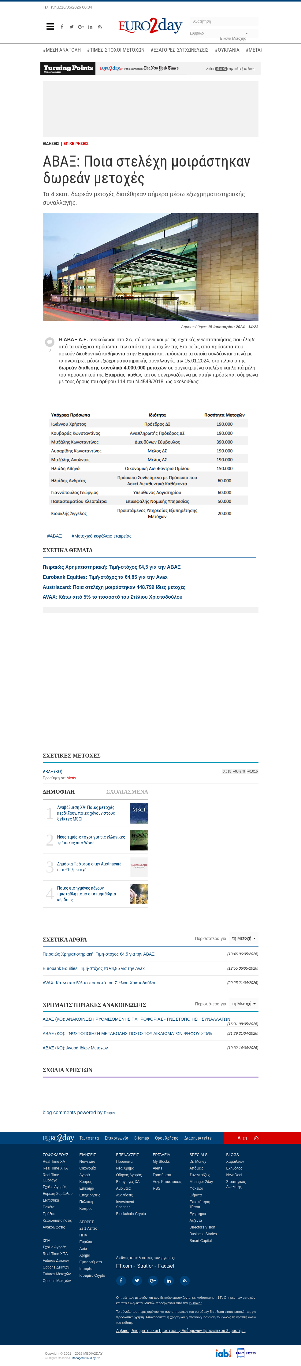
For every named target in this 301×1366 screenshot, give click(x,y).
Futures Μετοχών (57, 1274)
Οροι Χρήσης (166, 1138)
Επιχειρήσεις (90, 1195)
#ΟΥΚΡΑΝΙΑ (227, 50)
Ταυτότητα (89, 1138)
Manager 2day (201, 1182)
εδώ (221, 69)
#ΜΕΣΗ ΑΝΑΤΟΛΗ (62, 50)
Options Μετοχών (57, 1281)
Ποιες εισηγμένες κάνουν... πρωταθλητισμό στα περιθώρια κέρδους (86, 893)
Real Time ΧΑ (54, 1161)
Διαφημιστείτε (198, 1138)
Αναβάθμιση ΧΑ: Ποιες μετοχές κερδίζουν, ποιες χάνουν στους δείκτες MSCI (86, 813)
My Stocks (161, 1161)
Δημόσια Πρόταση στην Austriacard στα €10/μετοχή (89, 866)
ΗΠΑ (83, 1235)
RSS (157, 1188)
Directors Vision (202, 1227)
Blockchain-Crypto (131, 1214)
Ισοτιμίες (86, 1269)
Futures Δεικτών (56, 1260)
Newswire (87, 1161)
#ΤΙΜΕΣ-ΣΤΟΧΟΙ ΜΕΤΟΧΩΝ (115, 50)
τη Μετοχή (244, 938)
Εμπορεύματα (91, 1262)
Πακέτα (48, 1207)
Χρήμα (85, 1255)
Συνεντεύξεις (200, 1175)
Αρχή (242, 1137)
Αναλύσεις (124, 1195)
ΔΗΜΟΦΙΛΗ (59, 792)
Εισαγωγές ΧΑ (128, 1182)
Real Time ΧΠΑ (55, 1168)
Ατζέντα (196, 1220)
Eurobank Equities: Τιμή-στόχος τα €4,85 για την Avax (150, 968)
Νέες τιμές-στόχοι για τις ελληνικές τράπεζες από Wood (91, 840)
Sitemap (141, 1138)
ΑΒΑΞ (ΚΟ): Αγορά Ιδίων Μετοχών (150, 1047)
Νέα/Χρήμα (125, 1168)
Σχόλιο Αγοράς (55, 1187)
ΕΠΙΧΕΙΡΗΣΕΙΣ (75, 143)
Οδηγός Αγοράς (129, 1175)
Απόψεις (196, 1168)
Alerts (71, 778)
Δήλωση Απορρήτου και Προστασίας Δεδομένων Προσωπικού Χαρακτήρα (181, 1330)
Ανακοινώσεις (54, 1227)
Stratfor (145, 1266)
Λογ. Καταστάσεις (167, 1182)
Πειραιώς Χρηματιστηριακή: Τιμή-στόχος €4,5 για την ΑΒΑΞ (150, 954)
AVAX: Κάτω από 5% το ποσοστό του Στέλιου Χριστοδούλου (150, 982)
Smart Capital (201, 1241)
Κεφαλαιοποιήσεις (57, 1220)
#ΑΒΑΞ (54, 535)
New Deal (234, 1175)
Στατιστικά (51, 1200)
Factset (166, 1266)
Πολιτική (86, 1202)
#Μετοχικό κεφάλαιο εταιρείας (102, 535)
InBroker (195, 1303)
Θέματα (196, 1195)
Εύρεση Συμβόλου (57, 1194)
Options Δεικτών (56, 1267)
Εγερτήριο (198, 1214)
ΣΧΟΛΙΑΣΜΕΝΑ (127, 792)
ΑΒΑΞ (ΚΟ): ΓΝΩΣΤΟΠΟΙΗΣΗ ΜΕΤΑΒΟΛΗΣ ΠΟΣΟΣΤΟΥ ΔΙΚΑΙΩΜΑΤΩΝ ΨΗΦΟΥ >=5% (150, 1033)
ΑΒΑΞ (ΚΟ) (52, 771)
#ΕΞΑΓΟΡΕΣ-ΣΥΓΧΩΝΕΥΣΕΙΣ (179, 50)
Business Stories (203, 1234)
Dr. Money (198, 1161)
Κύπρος (86, 1208)
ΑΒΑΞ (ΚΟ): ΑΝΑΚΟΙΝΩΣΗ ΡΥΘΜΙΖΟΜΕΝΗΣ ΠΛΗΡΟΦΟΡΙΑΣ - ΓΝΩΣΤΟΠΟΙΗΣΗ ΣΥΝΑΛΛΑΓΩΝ (150, 1021)
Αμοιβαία (123, 1188)
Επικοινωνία (116, 1138)
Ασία (83, 1249)
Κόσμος (86, 1182)
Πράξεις (49, 1214)
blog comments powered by (79, 1112)
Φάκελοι (196, 1188)
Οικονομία (88, 1168)
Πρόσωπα (124, 1161)
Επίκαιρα (87, 1188)
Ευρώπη (87, 1242)
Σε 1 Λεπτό (89, 1228)
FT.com (124, 1266)
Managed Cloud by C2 (86, 1358)
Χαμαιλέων (235, 1161)
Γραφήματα (162, 1175)
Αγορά (85, 1175)
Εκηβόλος (234, 1168)
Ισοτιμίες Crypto (92, 1275)
